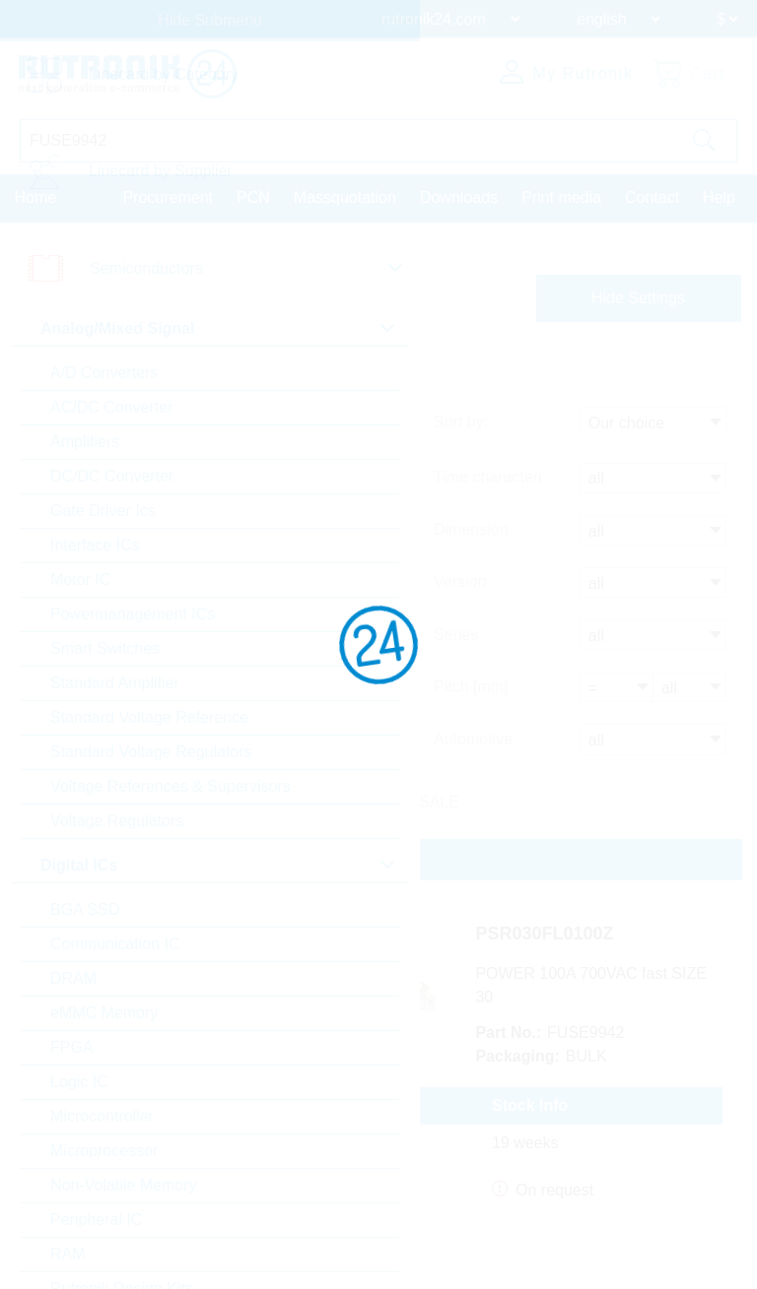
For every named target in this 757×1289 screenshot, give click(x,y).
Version (460, 581)
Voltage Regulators (116, 820)
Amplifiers (84, 441)
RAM (68, 1254)
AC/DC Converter (111, 407)
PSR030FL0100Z (573, 931)
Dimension (471, 530)
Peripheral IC (96, 1219)
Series (456, 632)
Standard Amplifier (114, 683)
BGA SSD (84, 909)
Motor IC (80, 579)
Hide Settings (638, 297)
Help (719, 196)
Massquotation (345, 196)
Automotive (473, 735)
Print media (561, 196)
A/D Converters (104, 372)
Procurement (167, 196)
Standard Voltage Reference (149, 717)
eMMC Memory (104, 1012)
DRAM (73, 978)
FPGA (72, 1047)
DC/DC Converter (111, 476)
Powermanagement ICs (132, 614)
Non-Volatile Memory (123, 1185)
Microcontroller (102, 1116)
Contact (652, 196)
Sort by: (461, 425)
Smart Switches (105, 648)
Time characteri (488, 479)
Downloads (459, 196)
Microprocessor (104, 1150)
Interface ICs (95, 545)
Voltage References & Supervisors (170, 786)
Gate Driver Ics (103, 510)
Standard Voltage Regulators (151, 751)
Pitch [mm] (471, 684)
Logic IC (79, 1081)
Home (36, 196)
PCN (253, 196)
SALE (439, 797)
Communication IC (115, 943)
